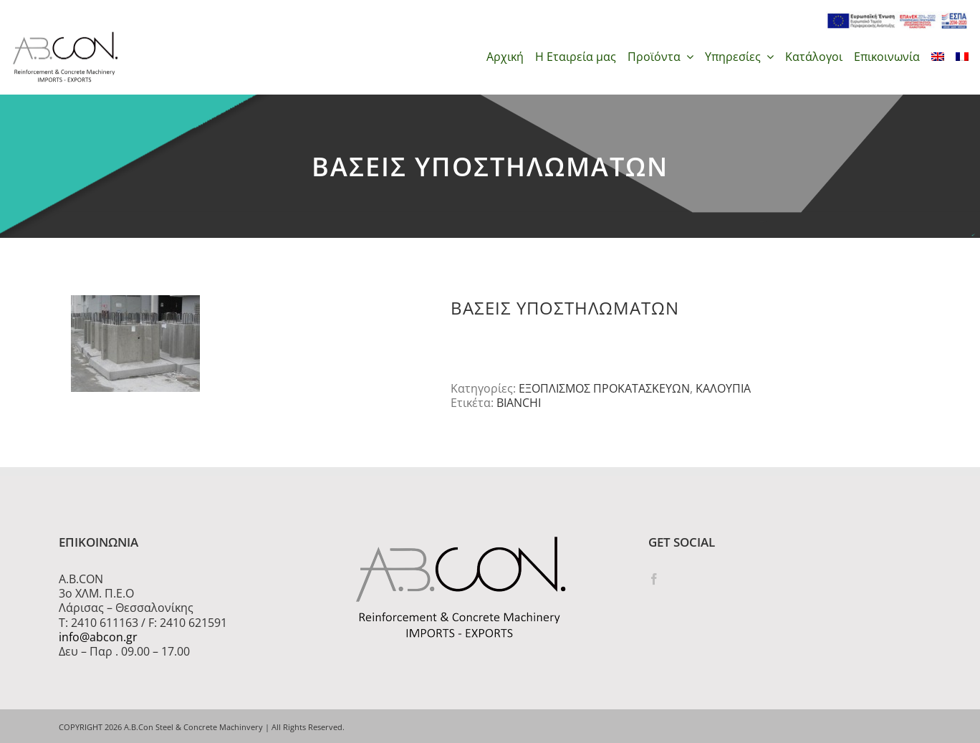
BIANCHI (518, 403)
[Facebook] (654, 579)
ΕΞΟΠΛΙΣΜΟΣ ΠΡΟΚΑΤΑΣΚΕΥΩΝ (604, 388)
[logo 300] (65, 36)
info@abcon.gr (98, 637)
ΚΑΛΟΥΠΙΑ (723, 388)
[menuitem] (937, 57)
